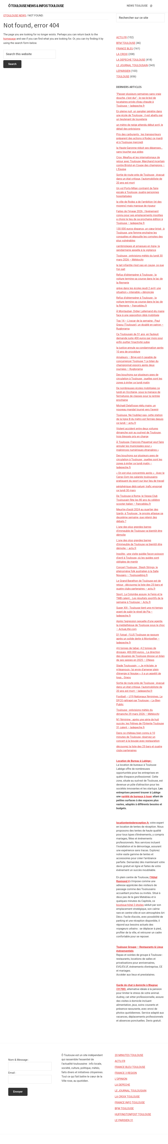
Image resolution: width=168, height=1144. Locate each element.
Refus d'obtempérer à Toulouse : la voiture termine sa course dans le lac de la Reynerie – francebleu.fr (139, 301)
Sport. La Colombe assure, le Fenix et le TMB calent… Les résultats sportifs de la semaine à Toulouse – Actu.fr (139, 598)
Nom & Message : (18, 1059)
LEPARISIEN (123, 70)
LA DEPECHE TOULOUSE (130, 59)
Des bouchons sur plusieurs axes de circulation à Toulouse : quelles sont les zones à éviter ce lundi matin (139, 378)
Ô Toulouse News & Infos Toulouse (36, 6)
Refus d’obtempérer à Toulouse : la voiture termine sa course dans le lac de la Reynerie (139, 278)
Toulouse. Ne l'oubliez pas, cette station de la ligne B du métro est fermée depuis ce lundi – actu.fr (139, 419)
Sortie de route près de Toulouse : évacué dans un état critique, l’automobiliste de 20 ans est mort (140, 178)
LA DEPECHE (122, 1084)
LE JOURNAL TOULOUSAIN (132, 65)
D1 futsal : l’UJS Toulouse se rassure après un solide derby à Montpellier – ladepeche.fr (138, 638)
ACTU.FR (121, 37)
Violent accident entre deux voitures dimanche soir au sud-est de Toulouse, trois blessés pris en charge (138, 432)
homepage (9, 38)
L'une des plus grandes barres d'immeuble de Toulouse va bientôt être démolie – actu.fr (139, 544)
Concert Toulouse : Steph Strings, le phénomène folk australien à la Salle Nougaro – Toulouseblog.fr (137, 571)
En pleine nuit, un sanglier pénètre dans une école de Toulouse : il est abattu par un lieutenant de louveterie (139, 115)
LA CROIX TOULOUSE (127, 1096)
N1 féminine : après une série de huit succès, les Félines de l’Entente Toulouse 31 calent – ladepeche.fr (140, 723)
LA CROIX (122, 54)
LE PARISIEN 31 (124, 1120)
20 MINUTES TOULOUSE (129, 1055)
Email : (12, 1072)
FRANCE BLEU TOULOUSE (130, 1067)
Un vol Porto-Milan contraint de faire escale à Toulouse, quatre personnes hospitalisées (137, 192)
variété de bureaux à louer (136, 796)
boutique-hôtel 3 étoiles (130, 904)
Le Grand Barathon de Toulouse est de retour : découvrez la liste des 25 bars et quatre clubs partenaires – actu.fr (139, 584)
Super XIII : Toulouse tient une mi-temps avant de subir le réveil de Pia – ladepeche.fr (139, 611)
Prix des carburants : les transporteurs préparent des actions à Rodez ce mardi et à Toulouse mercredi (139, 138)
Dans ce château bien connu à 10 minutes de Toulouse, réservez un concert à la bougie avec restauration (137, 736)
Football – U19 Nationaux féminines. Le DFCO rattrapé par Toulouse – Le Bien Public (139, 700)
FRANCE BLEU (124, 48)
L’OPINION (121, 1078)
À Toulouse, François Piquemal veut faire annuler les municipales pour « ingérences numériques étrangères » (140, 446)
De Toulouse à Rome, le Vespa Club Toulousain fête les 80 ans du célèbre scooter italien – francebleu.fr (138, 499)
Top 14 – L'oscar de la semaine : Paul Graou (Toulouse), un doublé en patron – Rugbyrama (139, 324)
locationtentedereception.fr (132, 822)
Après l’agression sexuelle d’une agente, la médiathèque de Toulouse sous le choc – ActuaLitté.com (140, 625)
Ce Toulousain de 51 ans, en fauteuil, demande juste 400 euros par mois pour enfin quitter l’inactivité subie (139, 338)
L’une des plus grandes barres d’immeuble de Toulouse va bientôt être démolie (139, 530)
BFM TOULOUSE (125, 43)
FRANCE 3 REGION (126, 1072)
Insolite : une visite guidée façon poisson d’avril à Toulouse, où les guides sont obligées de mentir (140, 557)
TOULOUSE (122, 76)
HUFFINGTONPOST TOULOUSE (133, 1114)
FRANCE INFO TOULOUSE (130, 1102)
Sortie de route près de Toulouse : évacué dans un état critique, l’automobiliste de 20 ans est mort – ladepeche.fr (140, 686)
